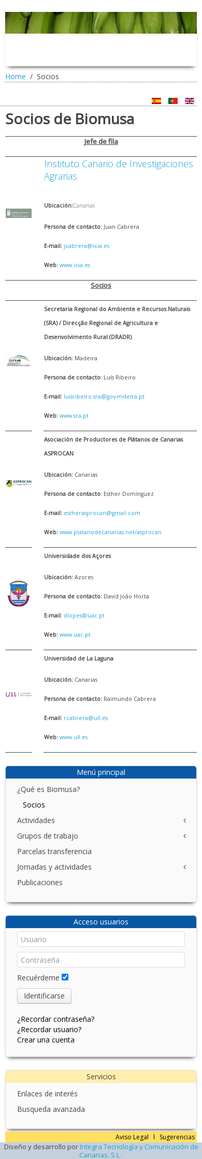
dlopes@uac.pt (84, 615)
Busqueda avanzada (51, 1109)
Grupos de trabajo (47, 836)
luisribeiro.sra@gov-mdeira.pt (104, 396)
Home (15, 76)
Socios (34, 805)
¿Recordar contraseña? (55, 1019)
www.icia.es (75, 265)
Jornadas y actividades (54, 867)
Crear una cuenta (46, 1040)
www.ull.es (74, 737)
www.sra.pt (74, 415)
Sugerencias (177, 1137)
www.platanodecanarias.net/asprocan (111, 532)
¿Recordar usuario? (49, 1029)
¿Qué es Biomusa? (48, 789)
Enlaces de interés (47, 1093)
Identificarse (44, 996)
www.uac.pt (75, 634)
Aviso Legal (132, 1137)
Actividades (36, 820)
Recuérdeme (38, 977)
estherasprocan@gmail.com (102, 513)
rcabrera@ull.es (86, 718)
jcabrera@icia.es (86, 246)
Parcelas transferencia (54, 851)
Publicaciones (40, 882)
